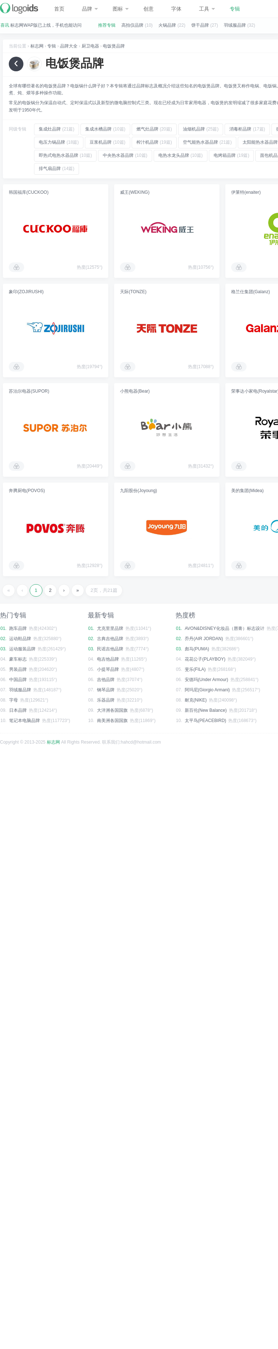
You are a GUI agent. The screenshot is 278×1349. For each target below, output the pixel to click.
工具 (207, 9)
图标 (121, 9)
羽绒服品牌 (235, 25)
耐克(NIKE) (196, 700)
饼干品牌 (200, 25)
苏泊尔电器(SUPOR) (29, 391)
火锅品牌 (167, 25)
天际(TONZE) (133, 291)
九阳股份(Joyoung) (138, 490)
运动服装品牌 (22, 648)
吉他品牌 (105, 679)
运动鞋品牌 (20, 638)
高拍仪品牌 (132, 25)
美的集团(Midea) (247, 490)
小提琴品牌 (108, 669)
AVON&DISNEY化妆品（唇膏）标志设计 (224, 628)
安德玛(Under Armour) (206, 679)
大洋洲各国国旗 (112, 710)
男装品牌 (18, 669)
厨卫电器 (90, 46)
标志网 (37, 46)
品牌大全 (69, 46)
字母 (13, 700)
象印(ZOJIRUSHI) (26, 291)
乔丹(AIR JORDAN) (204, 638)
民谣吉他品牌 (110, 648)
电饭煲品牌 (114, 46)
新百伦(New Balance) (206, 710)
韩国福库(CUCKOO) (29, 192)
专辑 (235, 9)
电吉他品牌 (108, 659)
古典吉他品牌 (110, 638)
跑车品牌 (18, 628)
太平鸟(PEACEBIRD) (205, 720)
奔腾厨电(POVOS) (27, 490)
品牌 (90, 9)
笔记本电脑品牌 (24, 720)
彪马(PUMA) (197, 648)
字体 (176, 9)
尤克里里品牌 (110, 628)
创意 (148, 9)
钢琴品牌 (105, 689)
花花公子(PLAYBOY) (205, 659)
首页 (59, 9)
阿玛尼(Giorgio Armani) (207, 689)
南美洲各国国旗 (112, 720)
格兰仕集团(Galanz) (250, 291)
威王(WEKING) (135, 192)
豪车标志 (18, 659)
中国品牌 (18, 679)
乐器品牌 (105, 700)
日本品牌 (18, 710)
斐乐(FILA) (195, 669)
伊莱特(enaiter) (246, 192)
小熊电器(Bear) (135, 391)
